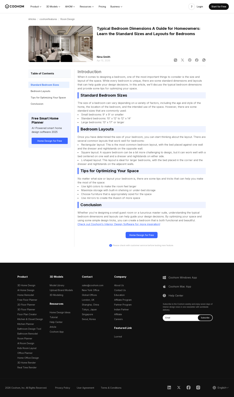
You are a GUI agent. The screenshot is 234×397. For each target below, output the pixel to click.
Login (200, 6)
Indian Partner (121, 309)
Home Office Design (28, 357)
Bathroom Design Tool (29, 328)
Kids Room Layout (26, 348)
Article (53, 326)
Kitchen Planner (25, 324)
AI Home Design (25, 290)
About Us (119, 285)
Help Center (56, 322)
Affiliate (118, 314)
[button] (36, 6)
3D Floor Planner (26, 309)
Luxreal (118, 336)
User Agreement (85, 387)
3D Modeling (56, 295)
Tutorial (54, 317)
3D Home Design (26, 285)
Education (119, 295)
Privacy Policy (62, 387)
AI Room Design (25, 343)
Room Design (67, 19)
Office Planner (25, 353)
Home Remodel (25, 295)
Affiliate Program (123, 299)
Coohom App (57, 331)
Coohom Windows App (183, 277)
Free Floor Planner (27, 299)
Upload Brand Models (61, 290)
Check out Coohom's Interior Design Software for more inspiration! (119, 224)
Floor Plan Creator (27, 314)
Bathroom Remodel (27, 333)
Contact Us (120, 290)
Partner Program (123, 304)
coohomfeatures (48, 19)
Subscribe (205, 318)
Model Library (57, 285)
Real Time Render (27, 367)
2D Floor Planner (26, 304)
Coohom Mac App (180, 286)
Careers (118, 319)
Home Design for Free (49, 140)
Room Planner (24, 338)
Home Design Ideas (60, 312)
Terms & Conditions (111, 387)
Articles (32, 19)
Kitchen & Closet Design (30, 319)
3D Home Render (26, 362)
